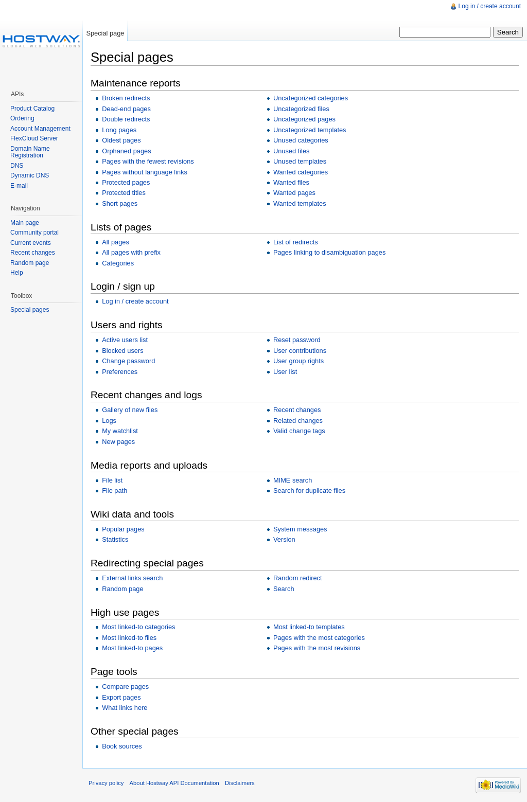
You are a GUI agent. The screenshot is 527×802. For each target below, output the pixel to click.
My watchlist (120, 431)
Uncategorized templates (309, 130)
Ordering (22, 118)
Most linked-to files (129, 637)
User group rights (298, 361)
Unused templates (299, 161)
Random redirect (297, 578)
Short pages (119, 203)
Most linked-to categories (138, 627)
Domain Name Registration (30, 152)
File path (114, 490)
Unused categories (300, 140)
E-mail (19, 185)
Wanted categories (300, 172)
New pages (118, 441)
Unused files (291, 151)
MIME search (292, 480)
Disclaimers (240, 783)
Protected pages (126, 182)
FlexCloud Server (34, 138)
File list (112, 480)
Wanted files (291, 182)
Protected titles (124, 193)
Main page (24, 222)
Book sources (122, 746)
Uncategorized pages (304, 119)
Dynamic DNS (29, 175)
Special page (105, 33)
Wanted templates (299, 203)
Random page (122, 589)
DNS (16, 165)
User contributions (299, 350)
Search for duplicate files (309, 490)
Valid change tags (299, 431)
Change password (128, 361)
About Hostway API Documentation (174, 783)
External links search (132, 578)
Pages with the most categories (319, 637)
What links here (124, 707)
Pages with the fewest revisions (148, 161)
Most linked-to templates (309, 627)
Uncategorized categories (310, 98)
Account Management (40, 128)
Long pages (119, 130)
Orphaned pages (126, 151)
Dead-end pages (126, 109)
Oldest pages (121, 140)
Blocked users (122, 350)
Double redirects (126, 119)
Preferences (119, 372)
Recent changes (297, 410)
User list (285, 372)
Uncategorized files (301, 109)
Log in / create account (135, 301)
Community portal (34, 232)
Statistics (115, 539)
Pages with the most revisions (316, 648)
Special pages (29, 309)
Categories (118, 263)
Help (16, 272)
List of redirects (295, 242)
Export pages (121, 697)
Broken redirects (126, 98)
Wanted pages (294, 193)
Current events (30, 242)
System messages (300, 529)
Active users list (125, 340)
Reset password (297, 340)
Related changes (298, 420)
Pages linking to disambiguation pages (329, 252)
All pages (115, 242)
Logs (109, 420)
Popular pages (123, 529)
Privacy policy (106, 783)
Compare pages (125, 686)
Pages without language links (144, 172)
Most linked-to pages (132, 648)
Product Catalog (32, 108)
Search (283, 589)
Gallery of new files (129, 410)
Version (284, 539)
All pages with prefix (131, 252)
